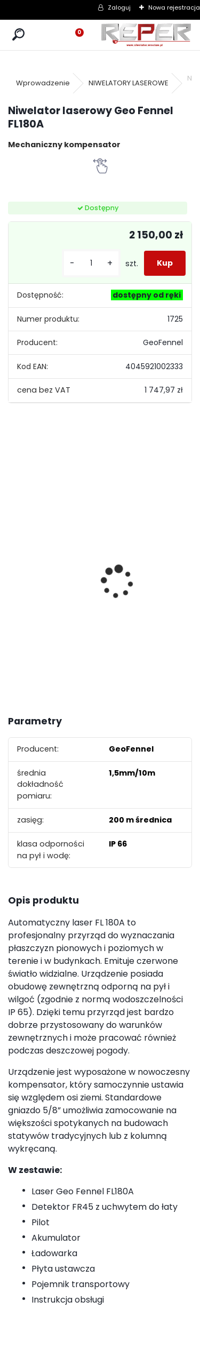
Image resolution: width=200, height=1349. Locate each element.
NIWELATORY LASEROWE (129, 83)
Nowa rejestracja (174, 7)
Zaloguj (119, 7)
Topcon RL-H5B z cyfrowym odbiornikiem (42, 571)
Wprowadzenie (43, 83)
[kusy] (91, 263)
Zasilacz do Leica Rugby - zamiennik (171, 558)
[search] (18, 35)
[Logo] (146, 35)
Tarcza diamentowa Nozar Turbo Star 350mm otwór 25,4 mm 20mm (110, 562)
